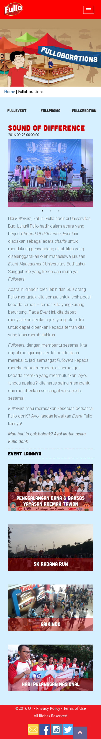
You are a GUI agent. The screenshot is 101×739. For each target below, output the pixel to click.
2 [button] (50, 211)
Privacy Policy (48, 709)
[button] (88, 10)
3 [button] (58, 211)
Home (9, 92)
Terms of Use (74, 709)
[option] (50, 173)
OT (30, 709)
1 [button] (42, 211)
